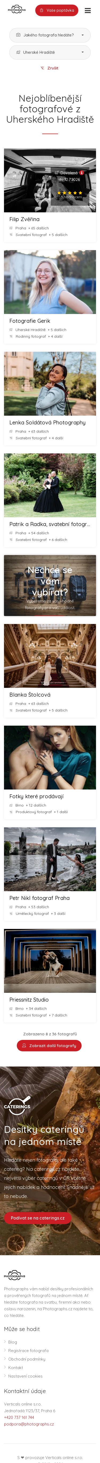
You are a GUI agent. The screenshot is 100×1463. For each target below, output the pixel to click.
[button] (50, 35)
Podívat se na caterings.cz (38, 1218)
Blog (12, 1342)
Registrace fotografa (28, 1350)
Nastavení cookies (25, 1376)
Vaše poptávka (56, 10)
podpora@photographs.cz (29, 1424)
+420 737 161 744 (19, 1417)
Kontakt (15, 1367)
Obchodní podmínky (26, 1359)
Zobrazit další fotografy (49, 1045)
